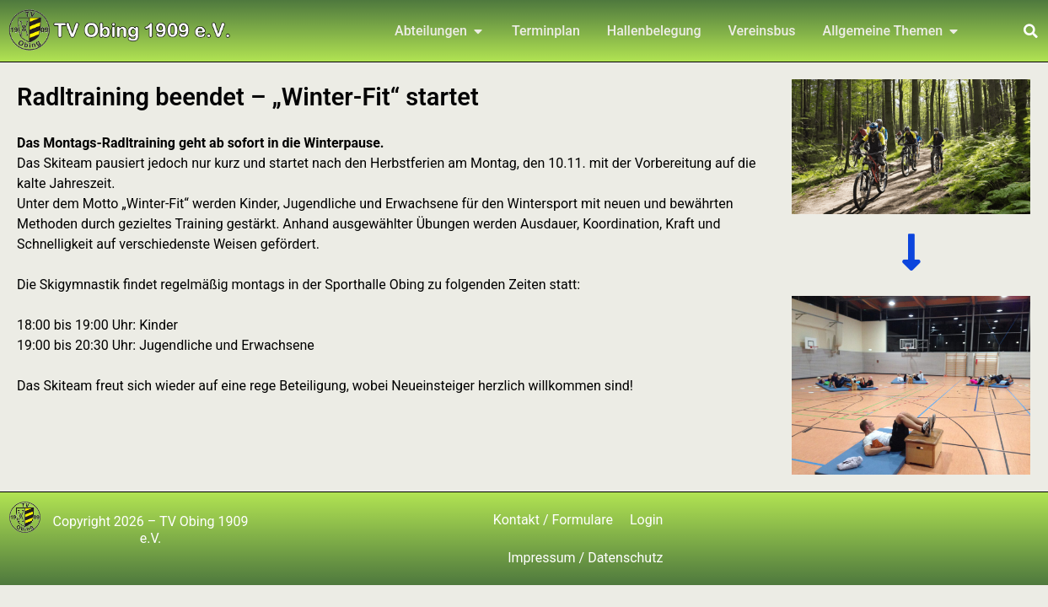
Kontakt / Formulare (553, 520)
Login (646, 520)
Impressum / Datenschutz (585, 558)
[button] (1031, 31)
